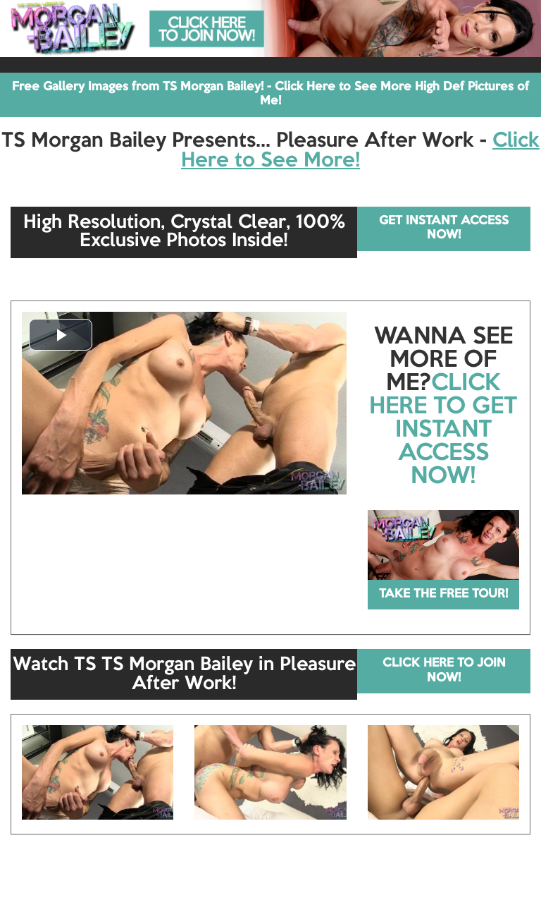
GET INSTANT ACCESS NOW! (444, 228)
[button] (60, 335)
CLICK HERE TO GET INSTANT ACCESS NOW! (443, 430)
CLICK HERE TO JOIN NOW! (444, 670)
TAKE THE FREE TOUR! (443, 594)
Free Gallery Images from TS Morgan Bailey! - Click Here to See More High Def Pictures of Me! (270, 94)
